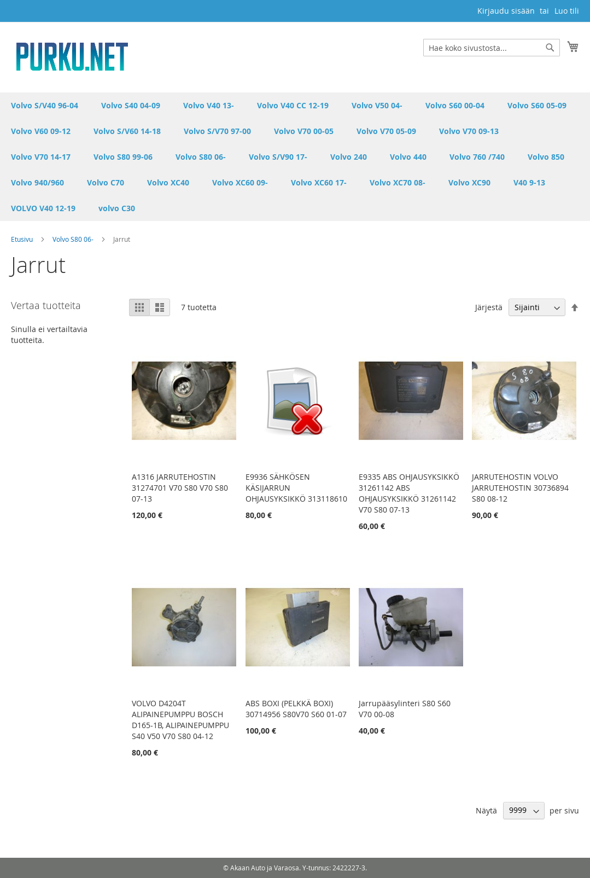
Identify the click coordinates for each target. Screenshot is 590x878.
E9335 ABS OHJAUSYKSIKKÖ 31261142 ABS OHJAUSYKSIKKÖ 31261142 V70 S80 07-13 (409, 493)
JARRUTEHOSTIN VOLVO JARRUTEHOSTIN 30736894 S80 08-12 (520, 488)
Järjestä (489, 307)
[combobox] (491, 47)
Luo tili (566, 10)
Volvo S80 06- (73, 239)
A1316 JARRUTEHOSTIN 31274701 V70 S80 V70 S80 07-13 (180, 488)
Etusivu (22, 239)
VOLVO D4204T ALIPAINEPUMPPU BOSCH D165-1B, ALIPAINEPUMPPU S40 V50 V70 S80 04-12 (180, 719)
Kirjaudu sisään (506, 10)
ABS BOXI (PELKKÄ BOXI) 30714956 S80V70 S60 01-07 (296, 708)
